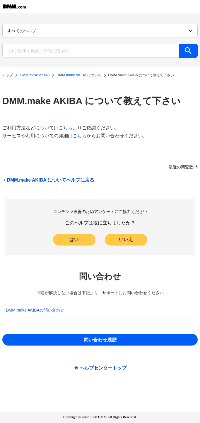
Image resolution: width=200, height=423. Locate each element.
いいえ (126, 239)
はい (74, 239)
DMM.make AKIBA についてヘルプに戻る (48, 180)
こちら (66, 127)
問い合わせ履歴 (100, 339)
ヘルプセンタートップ (103, 368)
